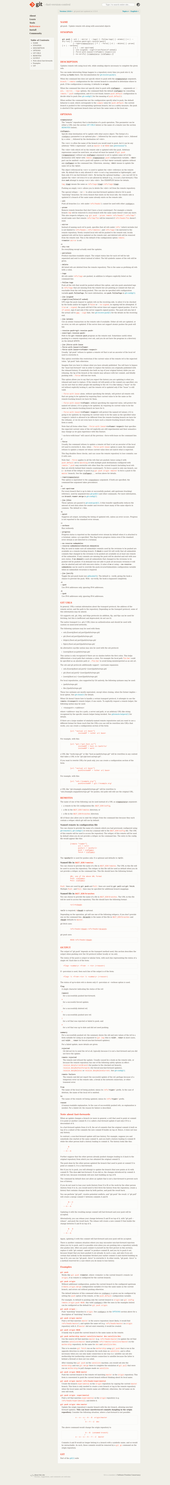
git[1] (72, 1458)
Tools (32, 23)
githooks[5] (92, 576)
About (33, 16)
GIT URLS (37, 53)
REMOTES (37, 56)
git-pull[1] (94, 494)
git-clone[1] (79, 695)
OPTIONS (36, 50)
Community (36, 33)
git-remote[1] (65, 831)
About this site (39, 1475)
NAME (35, 43)
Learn (33, 19)
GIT (34, 66)
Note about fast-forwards (43, 61)
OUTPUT (36, 58)
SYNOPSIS (37, 45)
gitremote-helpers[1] (120, 714)
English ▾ (134, 11)
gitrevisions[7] (120, 146)
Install (33, 30)
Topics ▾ (125, 11)
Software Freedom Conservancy (128, 1475)
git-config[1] (87, 96)
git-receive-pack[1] (108, 75)
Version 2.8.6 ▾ (66, 11)
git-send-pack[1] (92, 503)
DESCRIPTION (39, 48)
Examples (36, 63)
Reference (35, 26)
